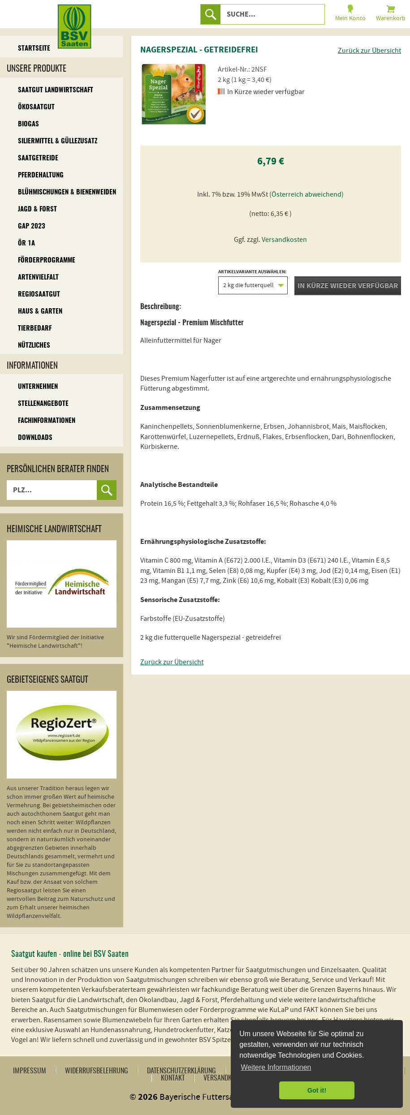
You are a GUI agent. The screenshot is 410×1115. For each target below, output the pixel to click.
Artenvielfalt (38, 277)
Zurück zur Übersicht (369, 50)
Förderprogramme (46, 260)
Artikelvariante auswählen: (253, 281)
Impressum (29, 1071)
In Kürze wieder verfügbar (348, 285)
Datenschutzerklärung (181, 1071)
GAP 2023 (31, 226)
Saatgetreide (38, 158)
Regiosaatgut (39, 294)
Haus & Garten (40, 311)
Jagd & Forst (37, 209)
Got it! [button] (316, 1090)
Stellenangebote (43, 403)
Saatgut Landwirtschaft (55, 90)
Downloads (35, 438)
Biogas (28, 124)
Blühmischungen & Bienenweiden (67, 192)
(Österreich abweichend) (306, 194)
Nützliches (34, 345)
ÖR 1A (26, 243)
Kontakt (173, 1078)
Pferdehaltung (41, 175)
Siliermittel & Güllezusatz (57, 141)
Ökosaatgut (36, 107)
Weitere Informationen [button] (276, 1067)
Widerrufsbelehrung (96, 1071)
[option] (173, 94)
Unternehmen (38, 386)
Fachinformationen (46, 421)
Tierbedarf (35, 328)
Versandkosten (284, 239)
